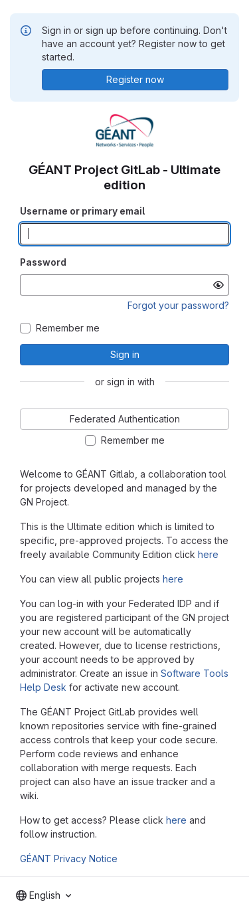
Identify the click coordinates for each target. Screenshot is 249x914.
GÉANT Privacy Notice (69, 858)
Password (43, 262)
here (208, 554)
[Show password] (218, 285)
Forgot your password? (178, 305)
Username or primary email (82, 211)
